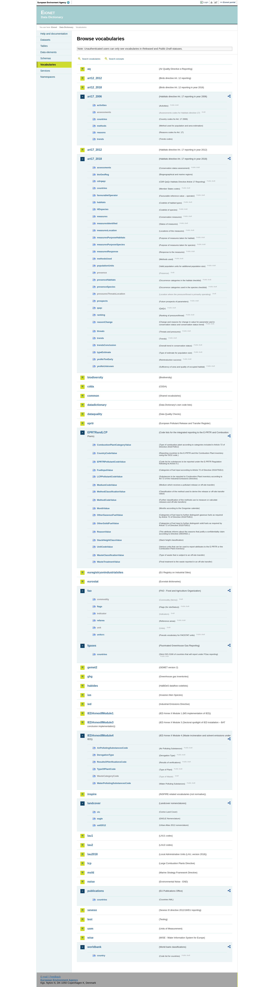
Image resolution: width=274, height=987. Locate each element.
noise (91, 881)
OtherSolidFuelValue (108, 523)
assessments (104, 167)
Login (205, 2)
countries (102, 119)
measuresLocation (107, 230)
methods (101, 125)
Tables (44, 46)
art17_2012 (94, 149)
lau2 (90, 844)
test (89, 919)
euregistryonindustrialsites (105, 572)
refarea (100, 620)
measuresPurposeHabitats (111, 237)
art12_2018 (94, 87)
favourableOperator (107, 195)
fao (89, 590)
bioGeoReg (103, 174)
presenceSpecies (106, 286)
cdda (90, 386)
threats (100, 331)
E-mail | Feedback (50, 976)
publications (95, 890)
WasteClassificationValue (110, 555)
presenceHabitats (106, 279)
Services (45, 70)
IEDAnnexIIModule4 (100, 735)
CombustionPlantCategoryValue (114, 444)
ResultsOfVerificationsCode (112, 762)
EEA (55, 2)
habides (92, 685)
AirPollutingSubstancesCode (112, 748)
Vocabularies (48, 64)
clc (98, 812)
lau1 (90, 835)
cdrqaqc (101, 181)
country (101, 955)
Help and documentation (54, 33)
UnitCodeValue (105, 546)
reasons (101, 132)
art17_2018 (94, 158)
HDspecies (102, 209)
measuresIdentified (107, 223)
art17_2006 (94, 96)
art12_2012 (94, 78)
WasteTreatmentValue (108, 561)
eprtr (90, 423)
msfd (90, 872)
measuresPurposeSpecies (111, 244)
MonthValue (103, 508)
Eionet (54, 27)
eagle (100, 818)
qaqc (99, 308)
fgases (91, 645)
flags (99, 606)
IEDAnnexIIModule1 (100, 713)
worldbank (94, 946)
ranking (101, 315)
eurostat (92, 581)
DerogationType (105, 755)
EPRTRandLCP (97, 432)
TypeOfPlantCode (106, 769)
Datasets (45, 39)
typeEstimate (104, 352)
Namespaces (47, 76)
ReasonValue (104, 531)
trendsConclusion (106, 345)
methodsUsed (104, 258)
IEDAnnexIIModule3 (100, 722)
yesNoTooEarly (105, 359)
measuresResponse (107, 251)
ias (89, 695)
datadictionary (96, 404)
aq (89, 68)
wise (90, 937)
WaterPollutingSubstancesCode (114, 783)
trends (100, 139)
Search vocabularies (91, 59)
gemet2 (92, 667)
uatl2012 (101, 825)
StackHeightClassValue (109, 540)
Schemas (45, 58)
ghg (89, 676)
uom (90, 928)
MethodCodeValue (106, 500)
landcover (94, 803)
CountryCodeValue (107, 453)
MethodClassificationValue (111, 491)
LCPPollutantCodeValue (109, 476)
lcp (89, 863)
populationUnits (105, 265)
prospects (102, 301)
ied (89, 704)
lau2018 (92, 854)
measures (102, 216)
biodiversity (95, 377)
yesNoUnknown (105, 366)
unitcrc (100, 634)
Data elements (48, 52)
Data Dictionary (66, 27)
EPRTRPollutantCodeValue (111, 461)
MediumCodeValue (107, 485)
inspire (91, 794)
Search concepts (116, 59)
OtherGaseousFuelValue (110, 515)
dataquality (94, 414)
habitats (101, 202)
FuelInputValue (105, 470)
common (93, 395)
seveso (92, 910)
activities (102, 105)
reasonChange (105, 322)
